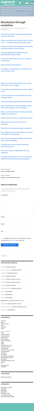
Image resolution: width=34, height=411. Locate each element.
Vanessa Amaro (5, 365)
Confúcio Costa (5, 336)
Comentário (5, 195)
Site (2, 231)
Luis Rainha (4, 354)
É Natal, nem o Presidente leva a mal (17, 176)
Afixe (2, 333)
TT (1, 363)
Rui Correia (4, 300)
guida (2, 322)
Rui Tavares (4, 359)
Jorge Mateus (4, 348)
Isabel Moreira (5, 324)
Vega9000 (3, 366)
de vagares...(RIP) (5, 393)
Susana (3, 362)
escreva (31, 9)
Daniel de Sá (4, 337)
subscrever (12, 240)
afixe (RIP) (3, 389)
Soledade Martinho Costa (7, 360)
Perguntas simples (11, 267)
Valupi (19, 28)
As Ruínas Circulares (6, 387)
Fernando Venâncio (6, 340)
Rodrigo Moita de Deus (7, 357)
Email (3, 224)
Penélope (3, 327)
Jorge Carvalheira (5, 346)
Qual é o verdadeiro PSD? (17, 170)
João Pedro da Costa (6, 345)
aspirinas (3, 320)
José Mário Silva (5, 351)
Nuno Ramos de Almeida (7, 356)
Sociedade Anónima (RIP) (7, 396)
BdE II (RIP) (4, 392)
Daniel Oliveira (5, 339)
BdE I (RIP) (3, 390)
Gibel (2, 342)
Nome (3, 217)
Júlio (2, 325)
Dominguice (9, 291)
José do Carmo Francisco (7, 350)
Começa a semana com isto (13, 279)
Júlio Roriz (4, 353)
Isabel (2, 343)
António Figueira (5, 334)
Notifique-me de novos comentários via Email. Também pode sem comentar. (16, 239)
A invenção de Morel (6, 395)
